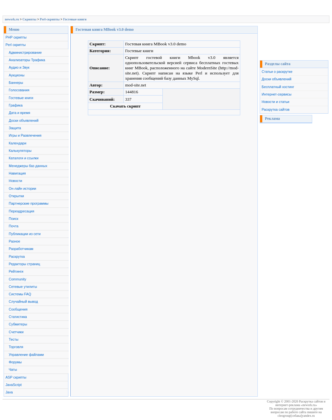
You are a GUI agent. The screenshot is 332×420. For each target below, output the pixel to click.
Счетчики (16, 332)
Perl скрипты (16, 45)
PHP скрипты (16, 37)
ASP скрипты (16, 377)
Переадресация (21, 211)
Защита (15, 128)
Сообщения (18, 309)
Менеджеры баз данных (28, 166)
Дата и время (19, 113)
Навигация (17, 173)
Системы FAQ (20, 294)
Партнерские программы (28, 203)
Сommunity (17, 279)
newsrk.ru (12, 19)
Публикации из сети (25, 234)
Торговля (16, 347)
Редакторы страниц (24, 264)
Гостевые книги (75, 19)
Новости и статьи (275, 102)
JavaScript (14, 385)
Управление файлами (26, 355)
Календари (17, 143)
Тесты (13, 339)
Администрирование (25, 52)
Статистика (18, 317)
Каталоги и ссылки (24, 158)
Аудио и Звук (19, 67)
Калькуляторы (20, 151)
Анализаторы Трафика (27, 60)
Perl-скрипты (50, 19)
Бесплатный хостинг (278, 87)
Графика (16, 105)
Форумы (15, 362)
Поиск (13, 219)
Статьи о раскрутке (277, 72)
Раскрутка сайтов (276, 109)
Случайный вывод (23, 301)
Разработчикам (21, 249)
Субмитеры (18, 324)
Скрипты (29, 19)
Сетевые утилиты (23, 287)
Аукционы (17, 75)
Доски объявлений (24, 120)
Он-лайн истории (22, 188)
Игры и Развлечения (25, 135)
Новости (15, 181)
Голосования (19, 90)
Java (9, 392)
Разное (14, 241)
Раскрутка (17, 256)
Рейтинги (16, 271)
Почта (13, 226)
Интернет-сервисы (276, 94)
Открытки (16, 196)
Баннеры (16, 83)
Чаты (13, 369)
